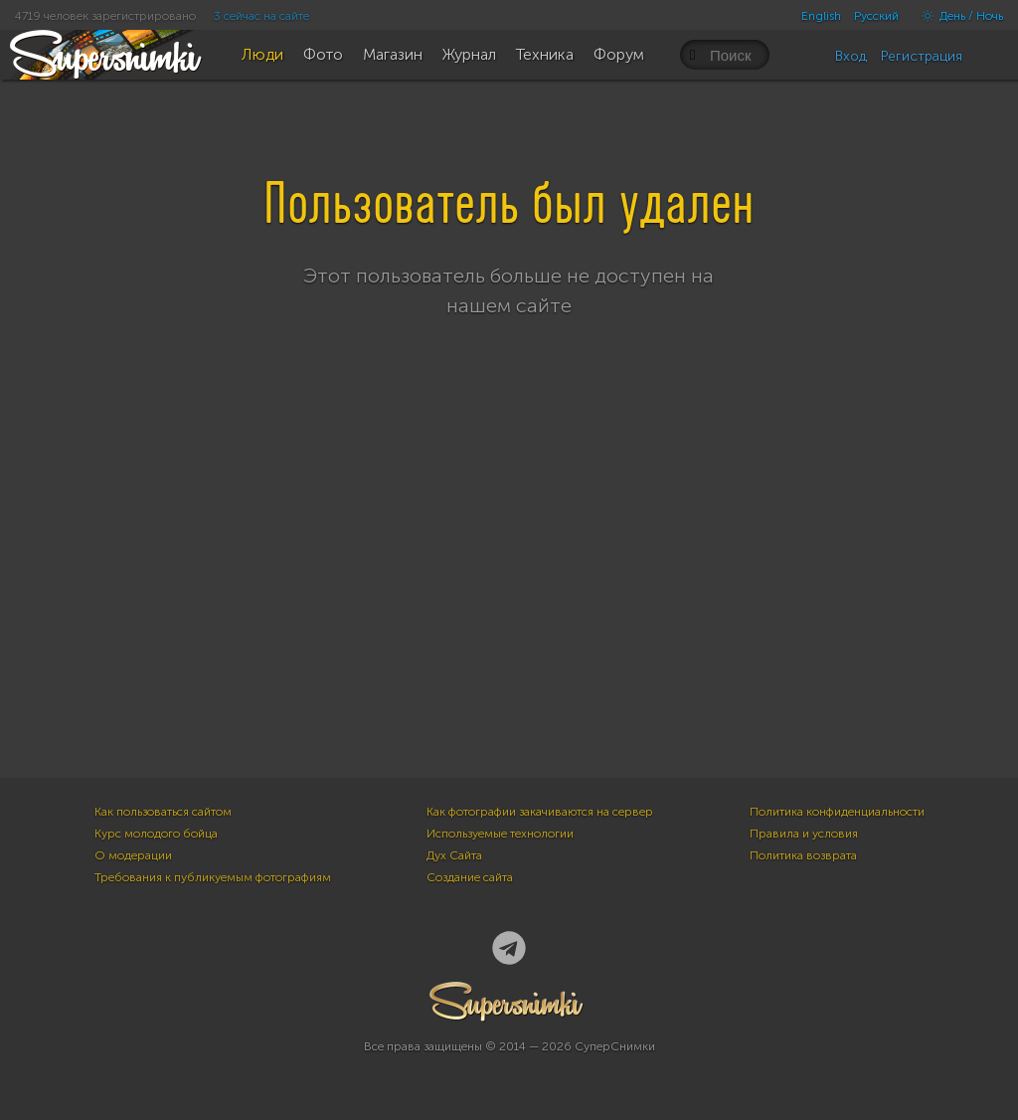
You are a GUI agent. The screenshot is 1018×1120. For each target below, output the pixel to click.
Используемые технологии (500, 833)
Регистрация (921, 56)
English (821, 16)
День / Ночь (957, 16)
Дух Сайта (454, 855)
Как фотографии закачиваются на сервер (539, 812)
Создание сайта (469, 877)
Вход (851, 56)
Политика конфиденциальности (837, 812)
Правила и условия (804, 833)
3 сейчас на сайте (261, 16)
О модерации (133, 855)
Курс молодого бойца (156, 833)
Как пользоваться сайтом (163, 812)
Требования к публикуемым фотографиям (212, 877)
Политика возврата (803, 855)
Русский (876, 16)
